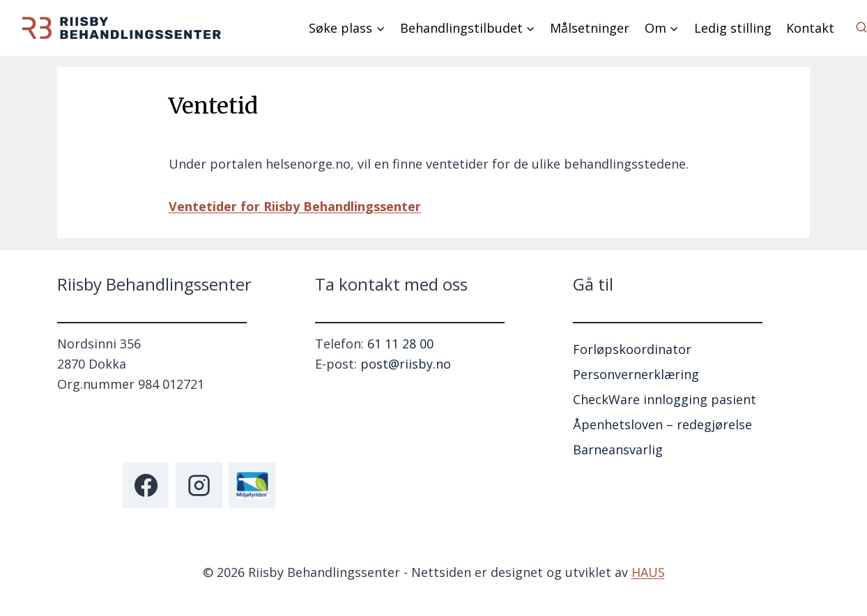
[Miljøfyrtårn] (252, 485)
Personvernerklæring (636, 374)
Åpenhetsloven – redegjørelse (662, 424)
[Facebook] (146, 485)
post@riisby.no (405, 363)
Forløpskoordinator (632, 349)
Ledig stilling (733, 28)
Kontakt (810, 28)
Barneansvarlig (618, 449)
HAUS (648, 572)
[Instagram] (199, 485)
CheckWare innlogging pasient (664, 399)
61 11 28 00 (400, 343)
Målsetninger (589, 28)
